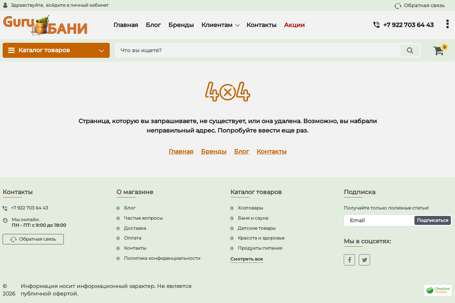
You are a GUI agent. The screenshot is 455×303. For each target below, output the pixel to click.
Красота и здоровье (261, 238)
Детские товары (256, 228)
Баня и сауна (253, 218)
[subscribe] (398, 220)
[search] (268, 50)
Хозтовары (250, 208)
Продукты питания (260, 248)
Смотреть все (246, 259)
